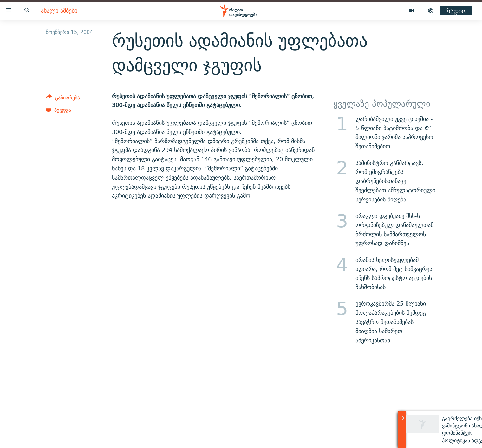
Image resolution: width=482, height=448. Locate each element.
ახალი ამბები (59, 11)
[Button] (63, 98)
